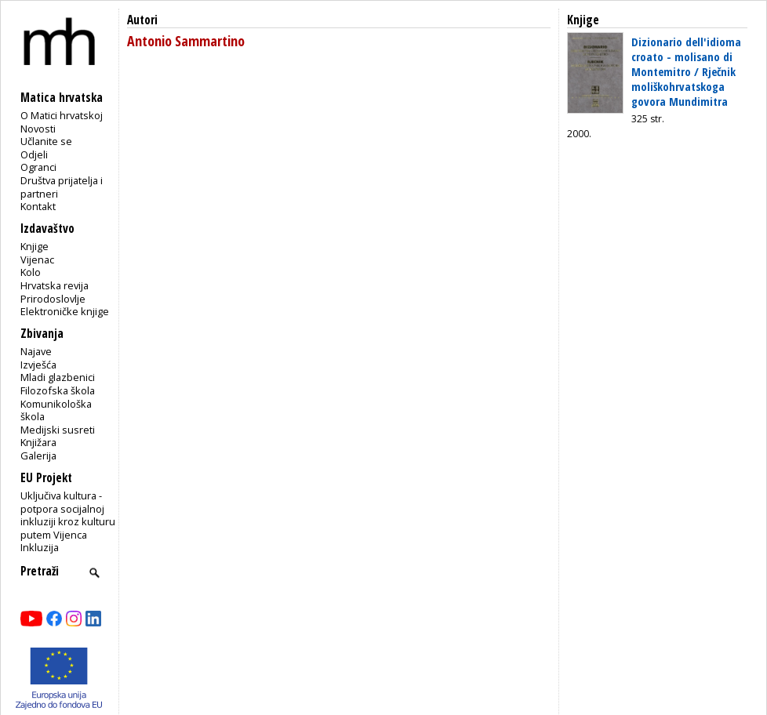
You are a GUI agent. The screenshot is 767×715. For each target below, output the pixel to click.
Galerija (38, 455)
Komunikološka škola (56, 410)
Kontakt (38, 206)
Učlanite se (46, 141)
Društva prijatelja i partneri (61, 187)
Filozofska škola (57, 390)
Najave (36, 351)
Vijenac (37, 259)
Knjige (34, 246)
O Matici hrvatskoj (61, 115)
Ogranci (38, 167)
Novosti (38, 129)
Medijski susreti (57, 430)
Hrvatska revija (54, 285)
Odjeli (34, 154)
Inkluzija (39, 547)
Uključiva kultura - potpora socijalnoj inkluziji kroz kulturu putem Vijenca (67, 515)
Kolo (30, 272)
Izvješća (38, 365)
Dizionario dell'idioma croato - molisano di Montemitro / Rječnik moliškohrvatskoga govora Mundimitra (686, 71)
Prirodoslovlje (52, 299)
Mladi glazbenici (57, 377)
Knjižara (38, 442)
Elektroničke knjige (64, 311)
